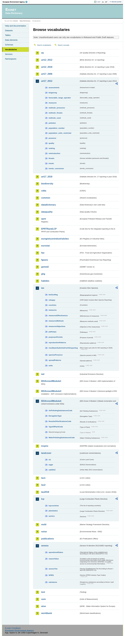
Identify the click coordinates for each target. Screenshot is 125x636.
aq (42, 53)
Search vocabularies (44, 45)
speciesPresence (55, 355)
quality (51, 143)
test (43, 592)
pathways (52, 332)
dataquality (46, 212)
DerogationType (55, 416)
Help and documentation (15, 26)
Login (98, 2)
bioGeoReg (53, 295)
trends (51, 163)
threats (51, 158)
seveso (44, 545)
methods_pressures (57, 108)
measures (53, 103)
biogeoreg (53, 93)
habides (45, 281)
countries (52, 305)
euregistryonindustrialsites (55, 239)
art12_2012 (46, 60)
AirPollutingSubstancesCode (60, 411)
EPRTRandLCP (49, 229)
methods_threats (55, 113)
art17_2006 (46, 74)
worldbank (46, 613)
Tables (8, 35)
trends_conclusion (56, 168)
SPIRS (51, 575)
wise (43, 606)
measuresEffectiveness (58, 316)
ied (42, 374)
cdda (43, 191)
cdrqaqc (52, 300)
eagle (51, 465)
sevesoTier (53, 569)
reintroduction (54, 153)
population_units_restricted (60, 133)
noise (44, 531)
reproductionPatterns (57, 343)
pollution (52, 123)
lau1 (43, 478)
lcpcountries (54, 506)
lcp (42, 499)
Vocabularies (11, 49)
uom (43, 599)
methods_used (55, 118)
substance (53, 582)
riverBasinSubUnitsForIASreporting (63, 348)
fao (42, 253)
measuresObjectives (57, 326)
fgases (44, 260)
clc (50, 460)
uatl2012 (52, 470)
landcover (46, 453)
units (51, 366)
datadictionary (48, 205)
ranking (52, 148)
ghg (43, 274)
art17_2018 (46, 177)
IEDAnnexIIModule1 (51, 381)
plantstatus (53, 511)
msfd (43, 524)
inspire (44, 446)
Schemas (9, 45)
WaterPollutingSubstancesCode (62, 438)
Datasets (9, 30)
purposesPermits (56, 337)
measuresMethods (56, 321)
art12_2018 (46, 67)
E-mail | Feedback (13, 628)
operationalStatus (56, 552)
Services (8, 54)
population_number (57, 128)
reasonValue (54, 559)
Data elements (11, 40)
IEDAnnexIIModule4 (51, 401)
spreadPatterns (55, 360)
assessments (54, 88)
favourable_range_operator (60, 98)
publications (47, 539)
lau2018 (45, 492)
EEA (16, 2)
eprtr (43, 219)
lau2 (43, 485)
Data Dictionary (25, 21)
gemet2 (45, 267)
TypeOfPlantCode (56, 427)
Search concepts (63, 45)
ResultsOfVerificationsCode (60, 421)
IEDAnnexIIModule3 (51, 391)
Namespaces (10, 59)
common (45, 198)
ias (42, 288)
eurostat (45, 246)
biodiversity (47, 183)
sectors (52, 516)
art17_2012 (46, 81)
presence (52, 138)
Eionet (15, 21)
